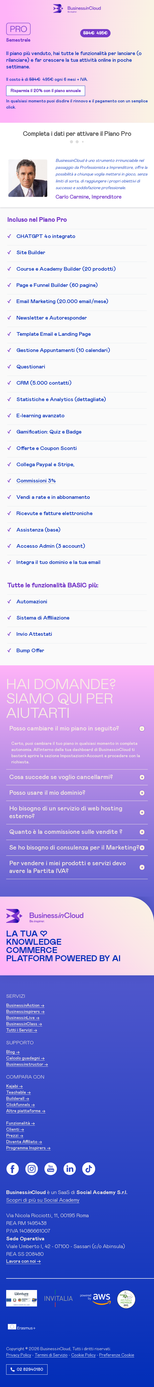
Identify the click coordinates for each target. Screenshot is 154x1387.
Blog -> (13, 1052)
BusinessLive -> (23, 1018)
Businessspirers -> (25, 1012)
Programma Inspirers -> (28, 1148)
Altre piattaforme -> (26, 1111)
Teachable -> (18, 1092)
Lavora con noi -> (23, 1261)
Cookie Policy (83, 1355)
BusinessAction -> (25, 1005)
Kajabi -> (14, 1086)
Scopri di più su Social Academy (42, 1200)
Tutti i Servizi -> (21, 1030)
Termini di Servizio (51, 1355)
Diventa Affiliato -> (24, 1142)
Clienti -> (15, 1129)
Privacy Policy (18, 1355)
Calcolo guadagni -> (25, 1058)
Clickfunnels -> (20, 1105)
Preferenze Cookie (116, 1355)
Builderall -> (17, 1099)
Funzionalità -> (20, 1123)
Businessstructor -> (27, 1064)
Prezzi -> (14, 1136)
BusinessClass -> (24, 1024)
